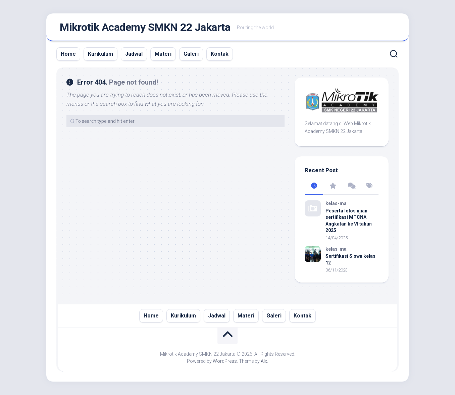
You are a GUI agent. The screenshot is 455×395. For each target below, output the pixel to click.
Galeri (191, 54)
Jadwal (134, 54)
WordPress (225, 361)
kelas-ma (336, 203)
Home (68, 54)
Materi (163, 54)
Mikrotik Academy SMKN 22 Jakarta (145, 27)
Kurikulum (100, 54)
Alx (264, 361)
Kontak (220, 54)
